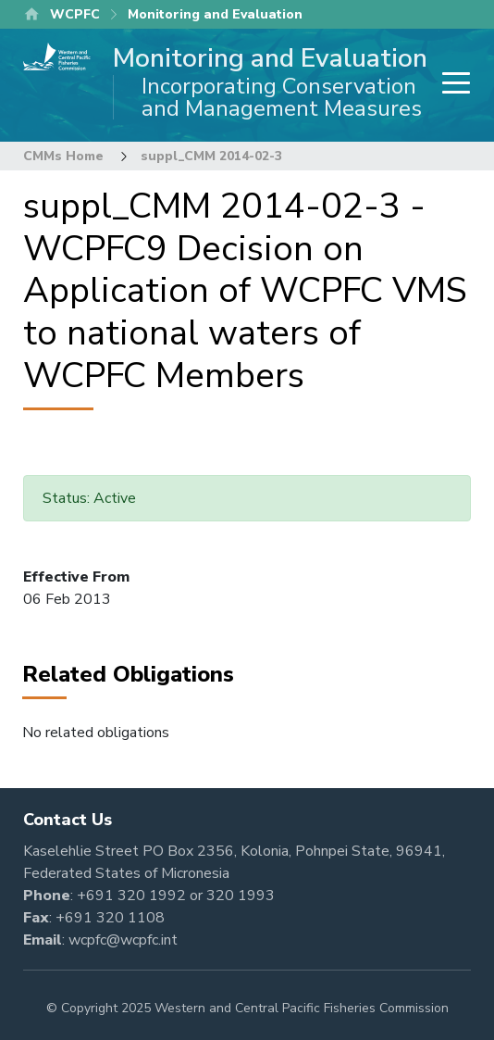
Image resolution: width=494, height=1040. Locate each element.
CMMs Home (63, 156)
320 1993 (240, 895)
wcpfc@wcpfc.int (123, 940)
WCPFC (75, 14)
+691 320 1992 (131, 895)
